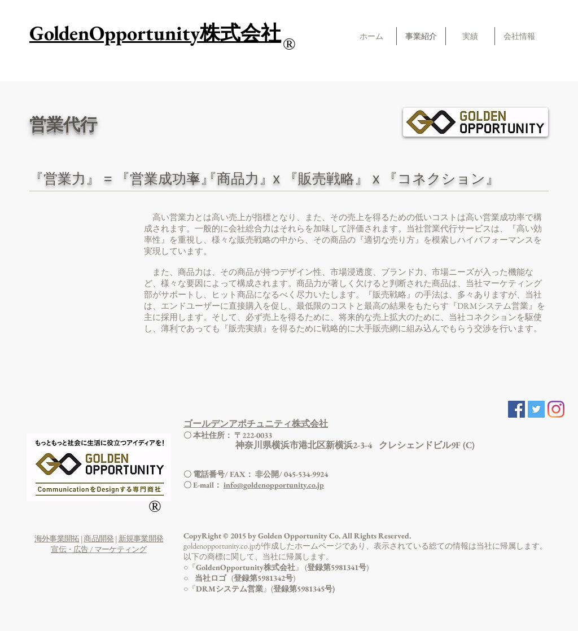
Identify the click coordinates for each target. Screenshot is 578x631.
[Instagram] (556, 409)
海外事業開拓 (57, 538)
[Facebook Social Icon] (516, 409)
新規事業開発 (141, 538)
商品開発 (98, 538)
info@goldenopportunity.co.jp (274, 485)
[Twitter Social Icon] (536, 409)
